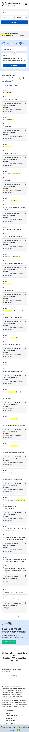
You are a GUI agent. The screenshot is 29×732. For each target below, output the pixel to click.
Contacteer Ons (10, 718)
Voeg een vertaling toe (10, 85)
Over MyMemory (10, 710)
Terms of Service (10, 723)
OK (18, 730)
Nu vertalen (14, 65)
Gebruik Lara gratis (9, 642)
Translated (10, 720)
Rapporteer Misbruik (11, 715)
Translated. (22, 706)
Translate (8, 713)
